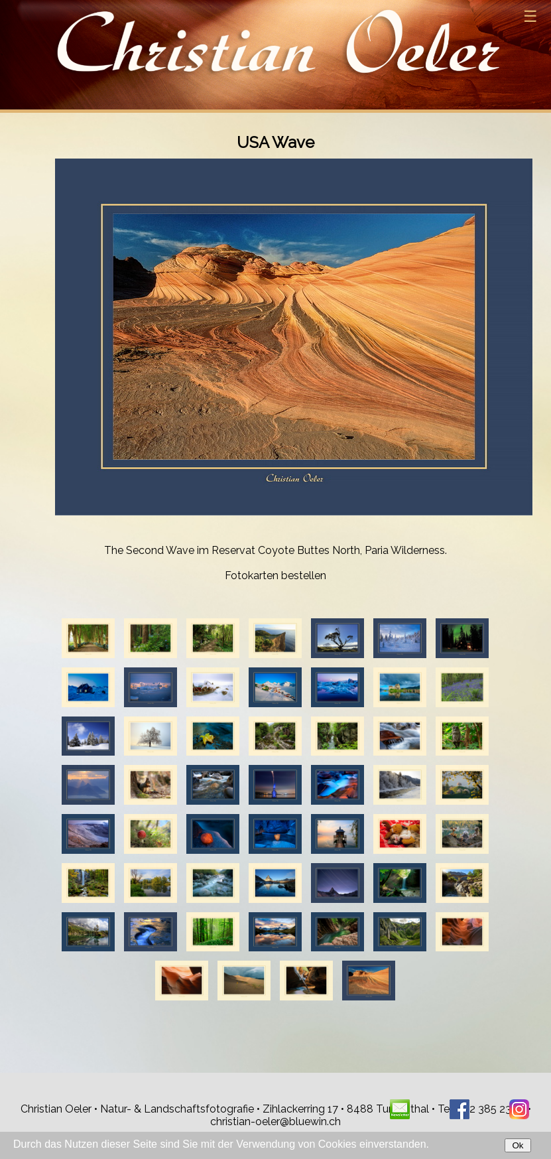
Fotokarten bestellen (275, 575)
